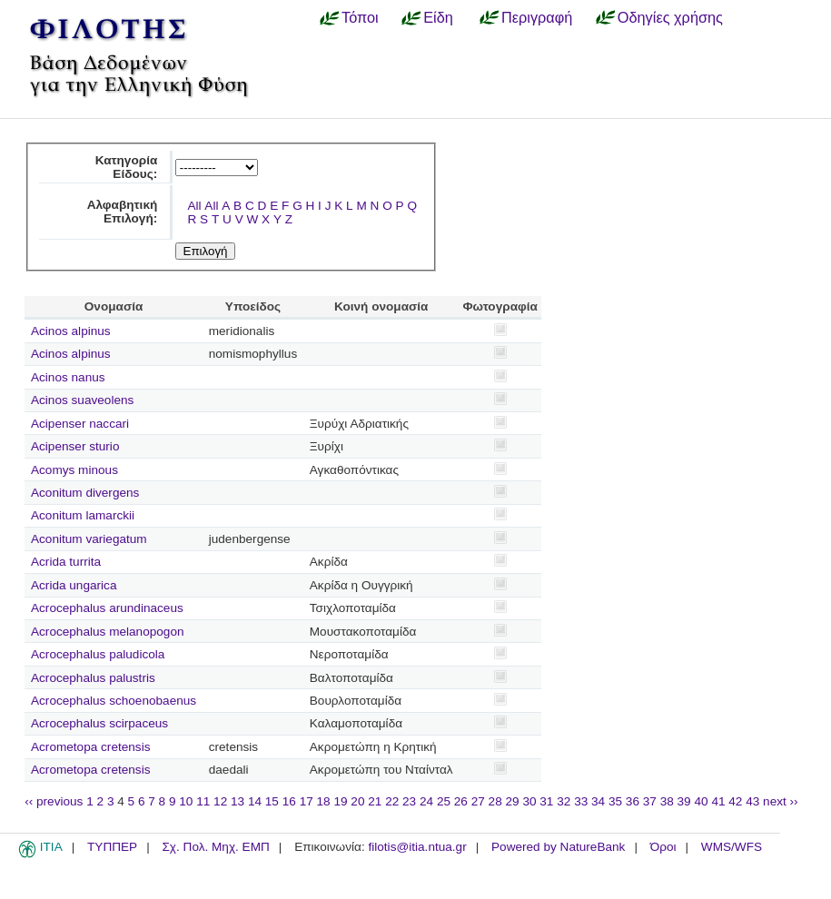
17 (306, 801)
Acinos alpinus (71, 331)
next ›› (780, 801)
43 (752, 801)
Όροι (663, 847)
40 (700, 801)
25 (443, 801)
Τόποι (360, 17)
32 (563, 801)
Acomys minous (74, 470)
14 (255, 801)
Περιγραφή (536, 17)
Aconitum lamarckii (82, 515)
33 (581, 801)
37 (650, 801)
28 (495, 801)
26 (461, 801)
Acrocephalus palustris (93, 678)
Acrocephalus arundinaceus (107, 608)
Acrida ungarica (73, 585)
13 (237, 801)
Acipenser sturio (75, 446)
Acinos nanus (68, 377)
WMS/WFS (731, 847)
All (194, 205)
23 (409, 801)
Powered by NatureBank (558, 847)
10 (186, 801)
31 (546, 801)
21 (374, 801)
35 (615, 801)
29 (512, 801)
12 (220, 801)
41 (718, 801)
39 (684, 801)
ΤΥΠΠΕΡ (112, 847)
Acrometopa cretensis (90, 747)
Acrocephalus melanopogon (107, 631)
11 (203, 801)
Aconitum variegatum (89, 539)
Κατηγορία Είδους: (126, 167)
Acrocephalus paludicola (97, 654)
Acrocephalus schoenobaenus (113, 700)
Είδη (438, 17)
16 (289, 801)
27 (478, 801)
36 (632, 801)
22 (392, 801)
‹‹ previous (54, 801)
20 (357, 801)
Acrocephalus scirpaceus (99, 723)
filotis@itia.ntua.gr (417, 847)
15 (272, 801)
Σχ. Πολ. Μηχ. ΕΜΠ (215, 847)
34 (598, 801)
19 (340, 801)
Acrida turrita (66, 561)
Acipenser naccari (80, 423)
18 (324, 801)
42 (735, 801)
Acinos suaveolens (82, 400)
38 (667, 801)
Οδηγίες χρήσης (670, 17)
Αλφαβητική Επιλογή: (122, 211)
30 (529, 801)
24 (426, 801)
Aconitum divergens (85, 492)
